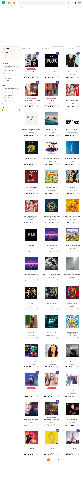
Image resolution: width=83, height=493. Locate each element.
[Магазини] (68, 3)
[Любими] (72, 3)
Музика (16, 7)
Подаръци (9, 7)
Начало (3, 7)
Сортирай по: (45, 48)
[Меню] (3, 2)
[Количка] (79, 3)
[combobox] (40, 3)
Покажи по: (70, 48)
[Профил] (75, 3)
